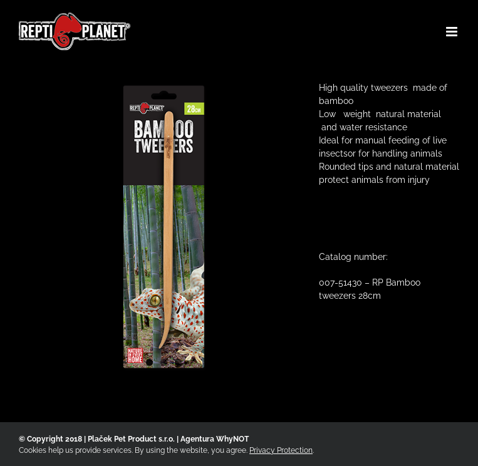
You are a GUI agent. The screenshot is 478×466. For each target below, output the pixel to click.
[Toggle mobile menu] (452, 31)
